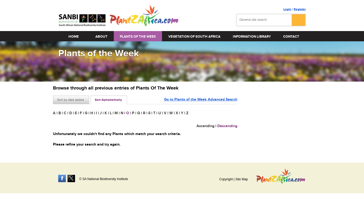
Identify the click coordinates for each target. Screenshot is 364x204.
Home (73, 36)
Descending (227, 126)
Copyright (226, 179)
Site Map (241, 179)
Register (300, 9)
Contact (291, 36)
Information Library (252, 36)
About (101, 36)
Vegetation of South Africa (194, 36)
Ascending (205, 126)
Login (287, 9)
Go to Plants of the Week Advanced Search (200, 99)
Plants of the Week (138, 36)
